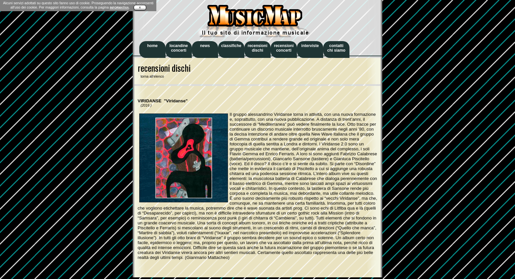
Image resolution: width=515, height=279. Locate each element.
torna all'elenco (151, 76)
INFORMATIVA (119, 7)
